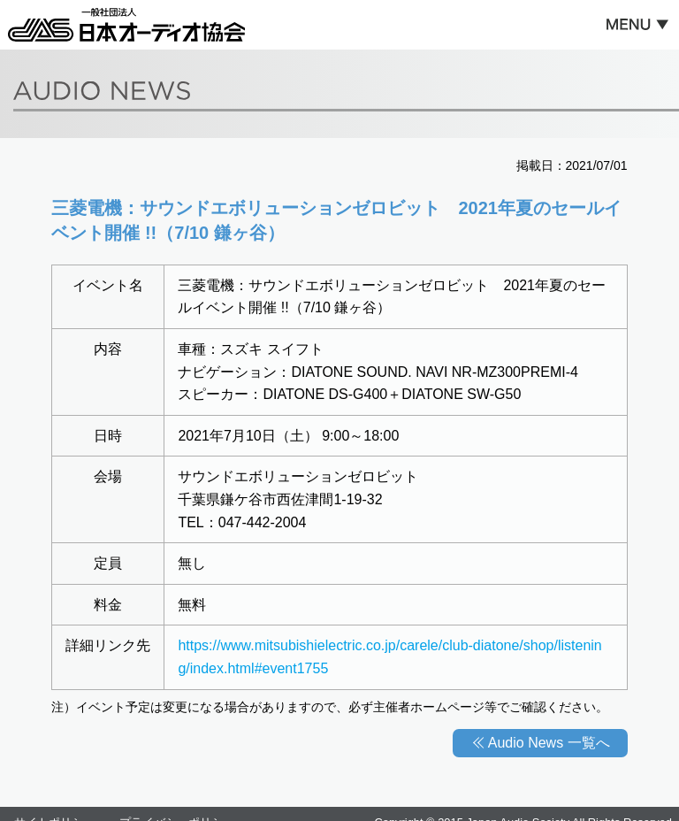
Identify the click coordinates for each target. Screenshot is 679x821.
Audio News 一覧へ (549, 742)
